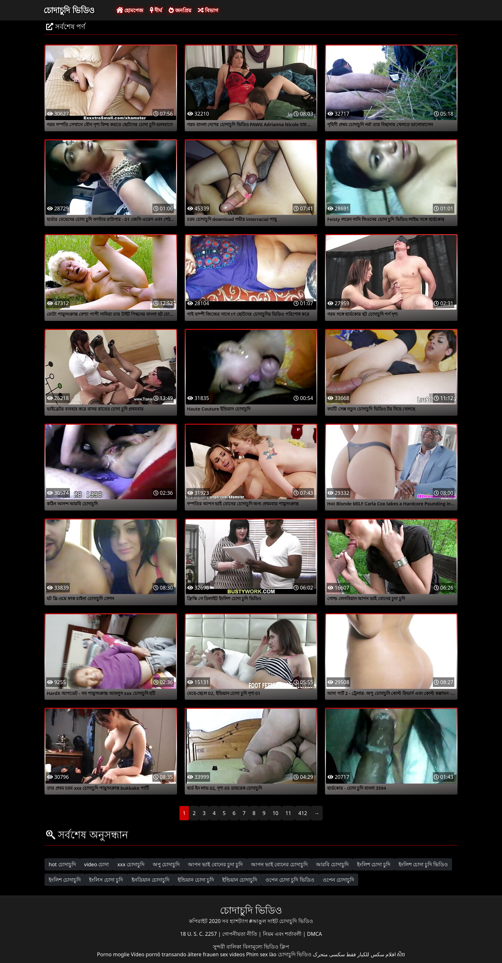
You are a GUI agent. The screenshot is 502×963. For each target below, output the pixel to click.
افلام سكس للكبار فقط (370, 954)
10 (275, 813)
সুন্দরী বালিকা (228, 946)
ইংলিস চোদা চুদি (106, 879)
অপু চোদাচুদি (166, 864)
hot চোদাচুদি (62, 864)
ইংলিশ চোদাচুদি (65, 879)
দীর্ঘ (156, 10)
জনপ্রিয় (180, 10)
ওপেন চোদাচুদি (338, 879)
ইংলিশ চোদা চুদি (373, 864)
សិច (401, 954)
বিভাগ (208, 10)
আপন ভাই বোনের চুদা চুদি (215, 864)
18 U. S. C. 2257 (199, 933)
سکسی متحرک (329, 954)
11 (288, 813)
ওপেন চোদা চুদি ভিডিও (289, 879)
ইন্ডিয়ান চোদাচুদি (239, 879)
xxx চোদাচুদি (130, 864)
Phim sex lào (261, 954)
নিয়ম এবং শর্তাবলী (283, 933)
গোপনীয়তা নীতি (240, 933)
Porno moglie (113, 954)
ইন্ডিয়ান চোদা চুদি (196, 879)
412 (302, 813)
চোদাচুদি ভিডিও (69, 9)
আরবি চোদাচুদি (332, 864)
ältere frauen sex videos (216, 954)
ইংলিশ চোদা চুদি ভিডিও (423, 864)
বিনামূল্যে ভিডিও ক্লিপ (266, 946)
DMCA (314, 933)
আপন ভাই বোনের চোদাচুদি (279, 864)
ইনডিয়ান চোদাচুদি (150, 879)
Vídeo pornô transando (158, 954)
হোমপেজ (130, 10)
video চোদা (96, 864)
